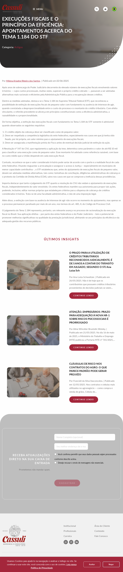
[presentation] (73, 474)
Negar (111, 564)
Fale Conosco (101, 536)
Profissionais (70, 531)
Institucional (70, 526)
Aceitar (92, 564)
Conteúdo (99, 531)
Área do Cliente (102, 526)
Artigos (18, 47)
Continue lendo (83, 295)
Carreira (68, 536)
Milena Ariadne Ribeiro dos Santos (23, 80)
